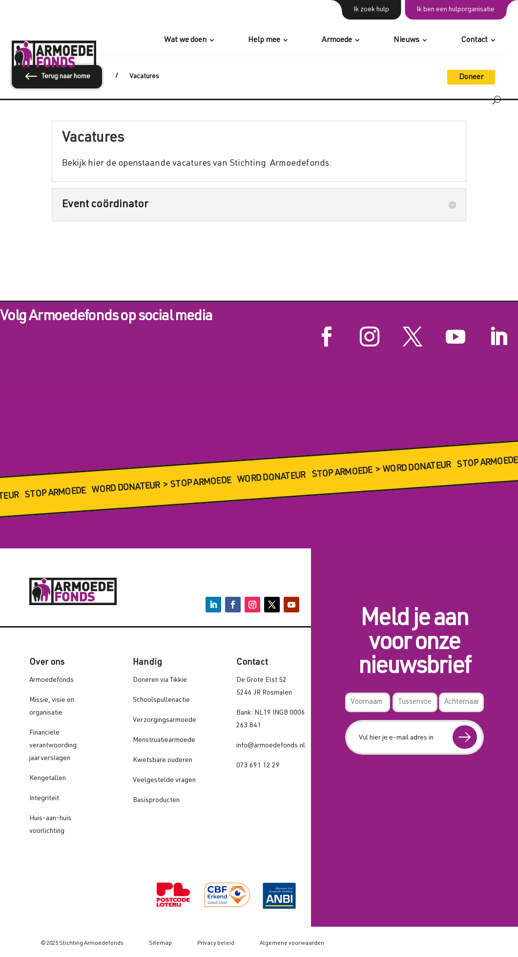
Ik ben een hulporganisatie (455, 9)
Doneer (471, 78)
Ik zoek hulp (371, 9)
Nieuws (406, 40)
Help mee (264, 40)
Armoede (337, 40)
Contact (474, 40)
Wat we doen (185, 40)
